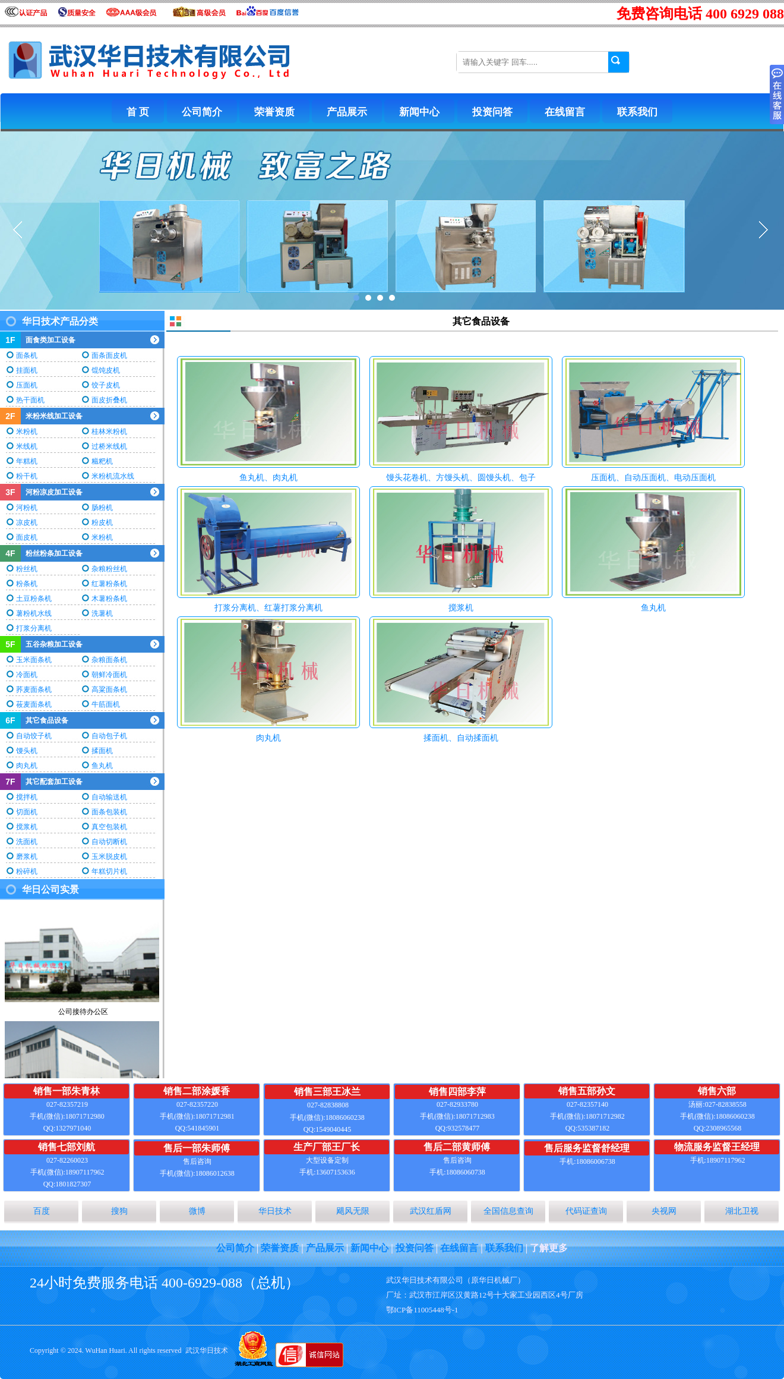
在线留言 (565, 112)
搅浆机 (26, 827)
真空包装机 (109, 827)
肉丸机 (26, 765)
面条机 (26, 355)
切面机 (26, 812)
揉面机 (102, 751)
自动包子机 (109, 736)
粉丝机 (26, 569)
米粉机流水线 (112, 476)
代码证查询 (586, 1211)
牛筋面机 (105, 704)
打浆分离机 (34, 628)
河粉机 (26, 507)
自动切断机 (109, 842)
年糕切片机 (109, 871)
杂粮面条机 (109, 660)
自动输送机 (109, 797)
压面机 (26, 385)
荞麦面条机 (34, 689)
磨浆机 (26, 856)
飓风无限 (352, 1211)
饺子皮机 (105, 385)
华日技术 (275, 1211)
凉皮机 (26, 522)
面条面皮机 (109, 355)
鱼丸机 (102, 765)
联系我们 (637, 112)
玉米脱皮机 (109, 856)
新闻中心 (419, 112)
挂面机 (26, 370)
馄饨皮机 (105, 370)
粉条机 (26, 584)
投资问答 (492, 112)
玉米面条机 (34, 660)
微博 (197, 1211)
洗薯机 (102, 613)
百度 (41, 1211)
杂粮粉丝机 (109, 569)
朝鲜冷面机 (109, 674)
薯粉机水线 (34, 613)
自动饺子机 (34, 736)
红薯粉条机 (109, 584)
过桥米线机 (109, 446)
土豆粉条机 (34, 598)
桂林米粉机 (109, 431)
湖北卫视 (741, 1211)
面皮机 (26, 537)
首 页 (138, 112)
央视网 (664, 1211)
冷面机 (26, 674)
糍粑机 (102, 461)
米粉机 (26, 431)
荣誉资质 (274, 112)
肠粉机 (102, 507)
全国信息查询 (508, 1211)
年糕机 (26, 461)
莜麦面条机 (34, 704)
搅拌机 (26, 797)
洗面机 (26, 842)
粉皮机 (102, 522)
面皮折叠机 (109, 400)
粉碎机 (26, 871)
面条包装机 (109, 812)
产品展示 (347, 112)
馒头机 (26, 751)
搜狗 (119, 1211)
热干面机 (30, 400)
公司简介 (202, 112)
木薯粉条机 (109, 598)
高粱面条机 (109, 689)
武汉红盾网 (430, 1211)
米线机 (26, 446)
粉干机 (26, 476)
